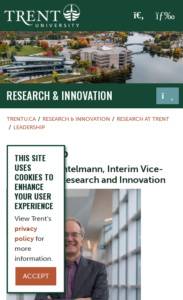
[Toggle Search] (139, 15)
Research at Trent (143, 119)
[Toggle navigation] (167, 96)
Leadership (29, 127)
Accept (36, 276)
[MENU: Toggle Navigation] (165, 15)
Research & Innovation (59, 95)
